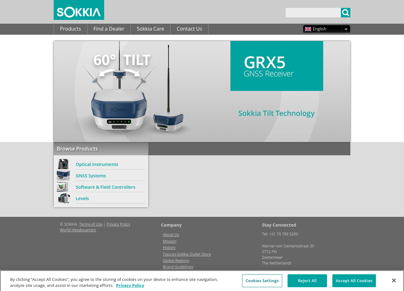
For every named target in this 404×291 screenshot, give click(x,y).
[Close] (394, 283)
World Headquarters (78, 230)
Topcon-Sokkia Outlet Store (187, 254)
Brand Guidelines (178, 267)
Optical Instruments (97, 164)
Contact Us (189, 28)
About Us (171, 234)
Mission (169, 241)
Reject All (307, 283)
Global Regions (176, 260)
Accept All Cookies (354, 283)
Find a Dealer (108, 28)
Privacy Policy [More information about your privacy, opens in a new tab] (130, 287)
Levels (82, 198)
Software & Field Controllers (105, 187)
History (169, 247)
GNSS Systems (91, 176)
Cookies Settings (262, 283)
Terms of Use (91, 224)
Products (70, 28)
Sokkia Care (150, 28)
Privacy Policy (118, 224)
